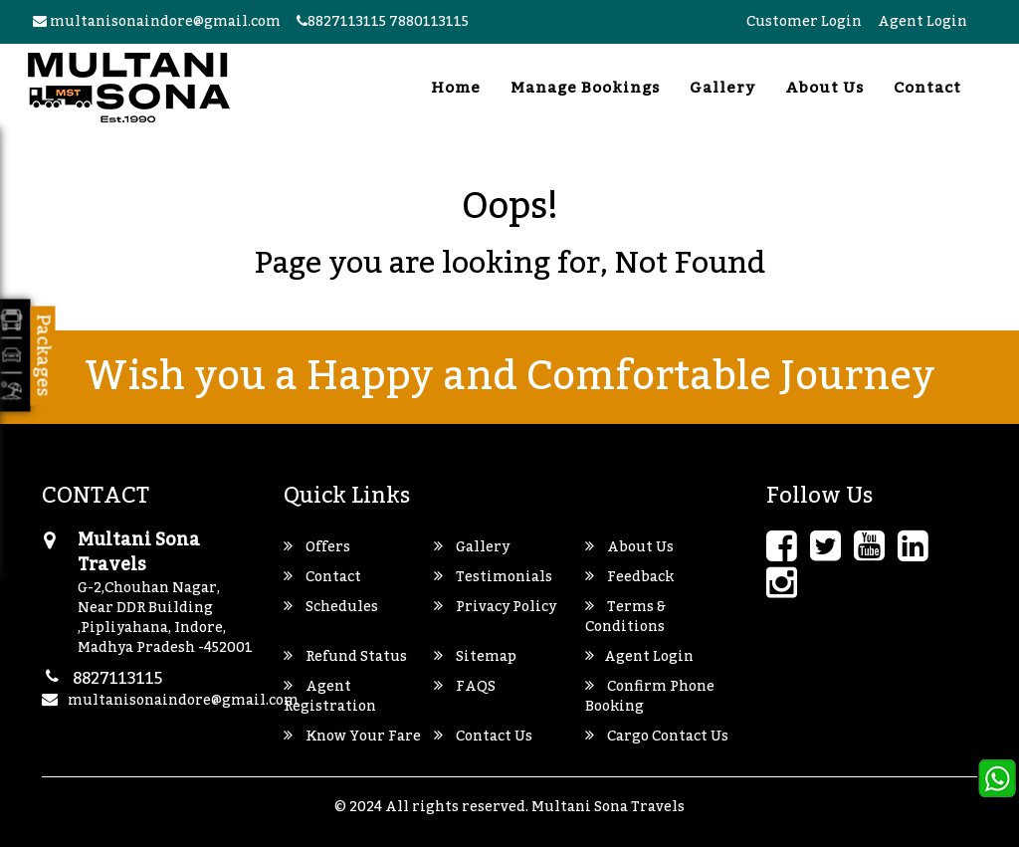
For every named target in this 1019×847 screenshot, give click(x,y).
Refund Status (345, 657)
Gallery (722, 88)
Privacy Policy (495, 607)
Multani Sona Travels (608, 807)
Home (456, 88)
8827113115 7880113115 (383, 22)
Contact (927, 88)
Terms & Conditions (625, 617)
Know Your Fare (352, 736)
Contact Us (483, 736)
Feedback (629, 577)
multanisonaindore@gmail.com (157, 22)
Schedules (331, 607)
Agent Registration (330, 697)
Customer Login (804, 22)
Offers (317, 547)
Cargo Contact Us (656, 736)
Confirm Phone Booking (649, 697)
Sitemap (475, 657)
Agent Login (922, 22)
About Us (824, 88)
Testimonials (493, 577)
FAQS (465, 687)
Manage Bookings (585, 88)
